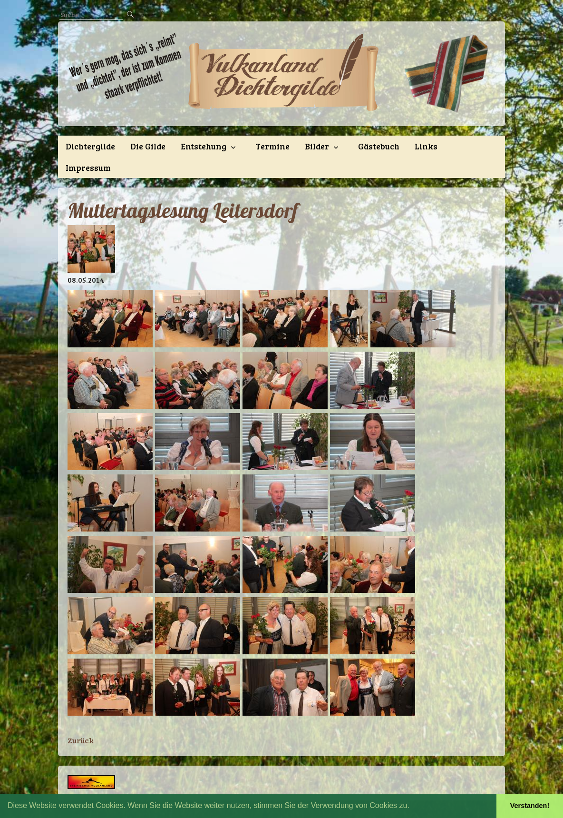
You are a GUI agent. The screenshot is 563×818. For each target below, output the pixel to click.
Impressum (88, 167)
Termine (272, 146)
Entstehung (203, 146)
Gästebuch (378, 146)
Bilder (317, 146)
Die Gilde (147, 146)
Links (426, 146)
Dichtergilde (90, 146)
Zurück (81, 740)
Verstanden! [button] (529, 805)
